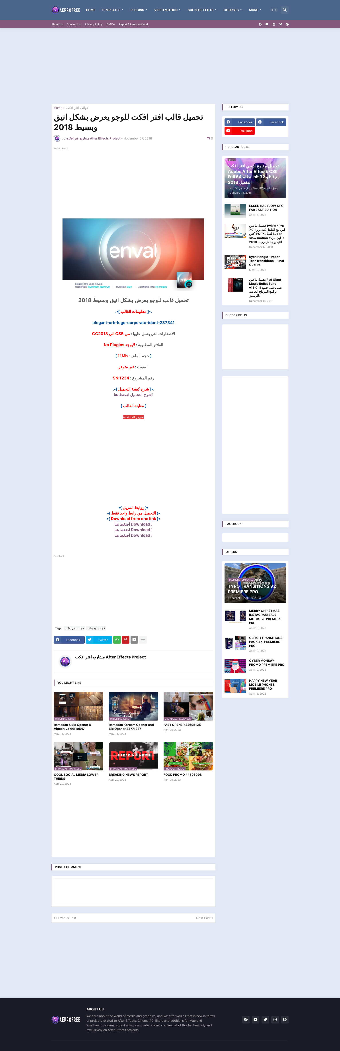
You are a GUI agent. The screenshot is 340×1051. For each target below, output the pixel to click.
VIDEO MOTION (166, 10)
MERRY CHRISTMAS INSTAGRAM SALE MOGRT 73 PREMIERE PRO (265, 617)
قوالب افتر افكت (77, 108)
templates (111, 10)
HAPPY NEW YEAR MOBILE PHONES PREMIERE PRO (263, 684)
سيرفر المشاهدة (133, 417)
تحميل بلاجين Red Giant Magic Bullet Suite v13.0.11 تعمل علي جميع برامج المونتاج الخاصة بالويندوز (265, 288)
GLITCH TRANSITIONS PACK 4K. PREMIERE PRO (265, 642)
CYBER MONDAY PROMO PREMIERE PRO (266, 662)
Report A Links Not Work (134, 24)
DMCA (111, 24)
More (253, 10)
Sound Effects (200, 10)
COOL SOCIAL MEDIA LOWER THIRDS (76, 776)
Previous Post (66, 918)
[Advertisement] (170, 66)
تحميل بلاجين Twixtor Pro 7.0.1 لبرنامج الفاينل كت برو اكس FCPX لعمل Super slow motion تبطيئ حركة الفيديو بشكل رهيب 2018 (267, 234)
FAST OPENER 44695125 (182, 725)
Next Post (203, 918)
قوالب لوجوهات (96, 628)
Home (91, 10)
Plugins (137, 10)
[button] (274, 10)
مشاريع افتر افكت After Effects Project (110, 657)
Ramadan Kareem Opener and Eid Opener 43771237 (131, 727)
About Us (57, 24)
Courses (231, 10)
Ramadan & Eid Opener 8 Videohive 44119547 (72, 727)
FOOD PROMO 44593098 (183, 774)
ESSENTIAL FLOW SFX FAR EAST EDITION (266, 208)
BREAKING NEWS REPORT (128, 774)
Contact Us (74, 24)
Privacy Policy (94, 24)
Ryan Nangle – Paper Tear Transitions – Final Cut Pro (266, 261)
